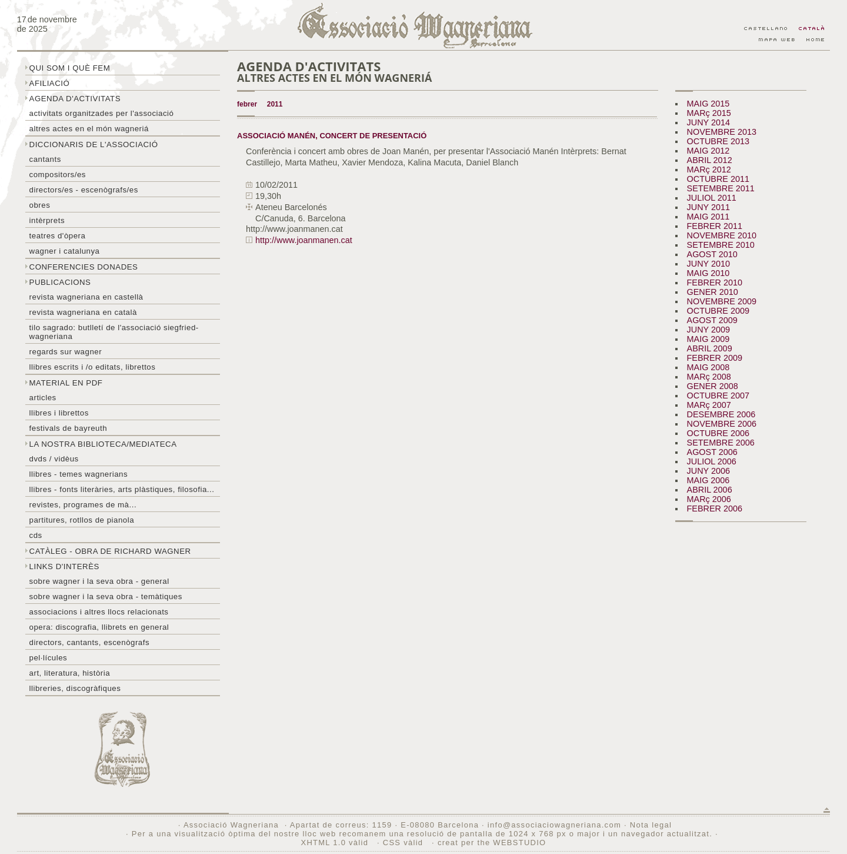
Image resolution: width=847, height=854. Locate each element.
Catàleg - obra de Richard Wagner (110, 551)
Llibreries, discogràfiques (75, 688)
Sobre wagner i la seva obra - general (99, 581)
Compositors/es (57, 174)
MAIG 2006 (708, 480)
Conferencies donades (83, 266)
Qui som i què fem (70, 68)
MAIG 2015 (708, 103)
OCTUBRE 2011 (718, 179)
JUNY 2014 (708, 122)
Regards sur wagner (65, 351)
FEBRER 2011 (714, 226)
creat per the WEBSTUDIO (492, 842)
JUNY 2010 (708, 263)
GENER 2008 (712, 386)
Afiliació (49, 83)
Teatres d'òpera (57, 235)
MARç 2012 (709, 169)
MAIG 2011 (708, 216)
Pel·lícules (48, 657)
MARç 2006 (709, 499)
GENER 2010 (712, 292)
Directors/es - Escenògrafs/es (83, 189)
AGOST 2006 (712, 452)
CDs (35, 535)
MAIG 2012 (708, 150)
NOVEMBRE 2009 (721, 301)
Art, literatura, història (70, 673)
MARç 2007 (709, 405)
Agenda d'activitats (75, 98)
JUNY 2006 (708, 471)
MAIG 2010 (708, 273)
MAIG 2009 (708, 339)
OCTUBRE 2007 (718, 395)
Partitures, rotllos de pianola (81, 520)
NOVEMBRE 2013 (721, 132)
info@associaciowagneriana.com (554, 824)
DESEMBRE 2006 (721, 414)
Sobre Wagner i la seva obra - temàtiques (105, 596)
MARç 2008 (709, 376)
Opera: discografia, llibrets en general (99, 627)
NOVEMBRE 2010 (721, 235)
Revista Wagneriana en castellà (86, 297)
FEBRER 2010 (714, 282)
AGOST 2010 (712, 254)
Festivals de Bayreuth (68, 428)
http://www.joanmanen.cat (303, 240)
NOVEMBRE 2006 (721, 423)
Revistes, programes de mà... (83, 504)
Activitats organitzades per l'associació (101, 113)
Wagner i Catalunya (64, 251)
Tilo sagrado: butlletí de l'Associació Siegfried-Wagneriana (114, 332)
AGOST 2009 (712, 320)
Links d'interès (64, 566)
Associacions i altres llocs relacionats (99, 611)
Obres (40, 205)
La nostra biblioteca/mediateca (103, 444)
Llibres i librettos (59, 412)
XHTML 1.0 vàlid (336, 842)
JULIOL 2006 (711, 461)
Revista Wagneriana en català (83, 312)
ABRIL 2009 (709, 348)
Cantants (45, 159)
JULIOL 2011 (711, 197)
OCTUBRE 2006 (718, 433)
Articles (42, 397)
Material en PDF (66, 382)
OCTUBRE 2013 (718, 141)
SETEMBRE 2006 (721, 442)
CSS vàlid (404, 842)
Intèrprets (47, 220)
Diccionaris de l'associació (93, 144)
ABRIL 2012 (709, 160)
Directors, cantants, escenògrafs (89, 642)
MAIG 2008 (708, 367)
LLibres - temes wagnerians (78, 474)
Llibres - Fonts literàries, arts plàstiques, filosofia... (122, 489)
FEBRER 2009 (714, 358)
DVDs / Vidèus (54, 458)
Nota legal (651, 824)
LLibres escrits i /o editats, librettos (92, 367)
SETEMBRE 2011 (721, 188)
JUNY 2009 (708, 329)
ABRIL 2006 (709, 489)
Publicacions (60, 282)
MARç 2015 (709, 113)
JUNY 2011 (708, 207)
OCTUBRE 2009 (718, 310)
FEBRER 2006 (714, 508)
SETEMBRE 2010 (721, 245)
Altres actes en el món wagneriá (89, 128)
